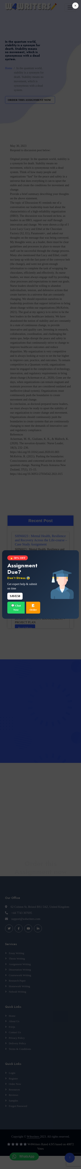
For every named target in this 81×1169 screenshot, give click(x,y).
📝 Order (33, 607)
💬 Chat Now (16, 607)
